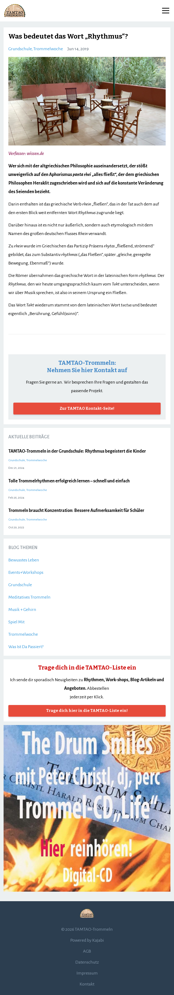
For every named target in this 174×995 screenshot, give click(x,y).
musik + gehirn (22, 609)
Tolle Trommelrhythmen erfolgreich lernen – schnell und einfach (69, 481)
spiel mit (16, 622)
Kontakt (87, 984)
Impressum (87, 973)
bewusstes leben (23, 560)
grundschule (20, 48)
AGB (87, 951)
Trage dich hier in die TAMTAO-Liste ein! (87, 710)
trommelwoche (48, 48)
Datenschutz (87, 962)
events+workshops (25, 572)
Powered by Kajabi (87, 940)
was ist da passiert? (25, 646)
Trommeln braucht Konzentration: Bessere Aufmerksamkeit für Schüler (76, 510)
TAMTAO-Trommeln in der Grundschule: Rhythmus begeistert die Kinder (77, 451)
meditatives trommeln (29, 597)
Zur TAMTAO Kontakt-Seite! (87, 408)
